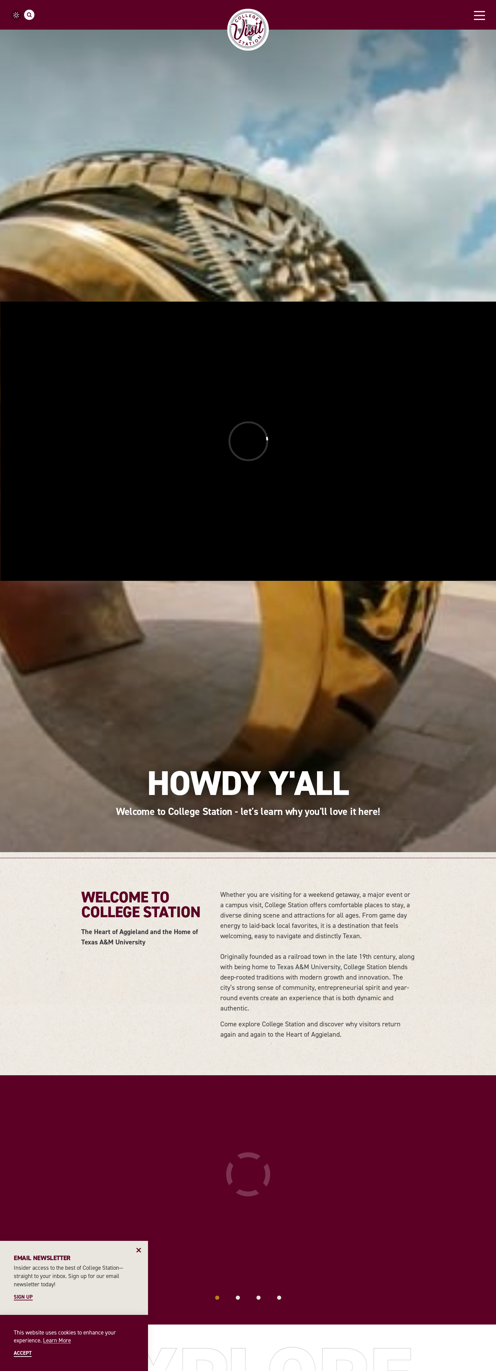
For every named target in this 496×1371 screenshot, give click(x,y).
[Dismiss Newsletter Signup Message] (139, 1250)
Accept (23, 1353)
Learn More (57, 1340)
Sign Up (23, 1297)
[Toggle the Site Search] (29, 15)
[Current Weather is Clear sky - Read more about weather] (16, 15)
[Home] (248, 30)
